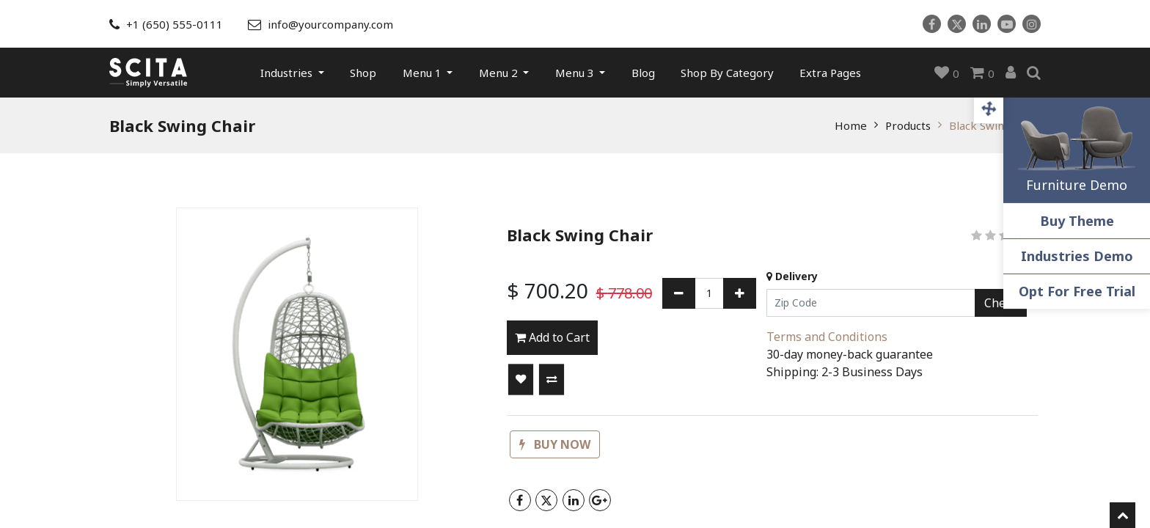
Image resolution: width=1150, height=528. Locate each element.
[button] (520, 379)
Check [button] (1000, 303)
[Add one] (739, 293)
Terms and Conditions (826, 337)
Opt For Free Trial (1077, 291)
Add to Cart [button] (552, 337)
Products (908, 125)
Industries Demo (1077, 256)
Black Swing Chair (995, 125)
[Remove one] (678, 293)
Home (851, 125)
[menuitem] (363, 73)
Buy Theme (1077, 221)
